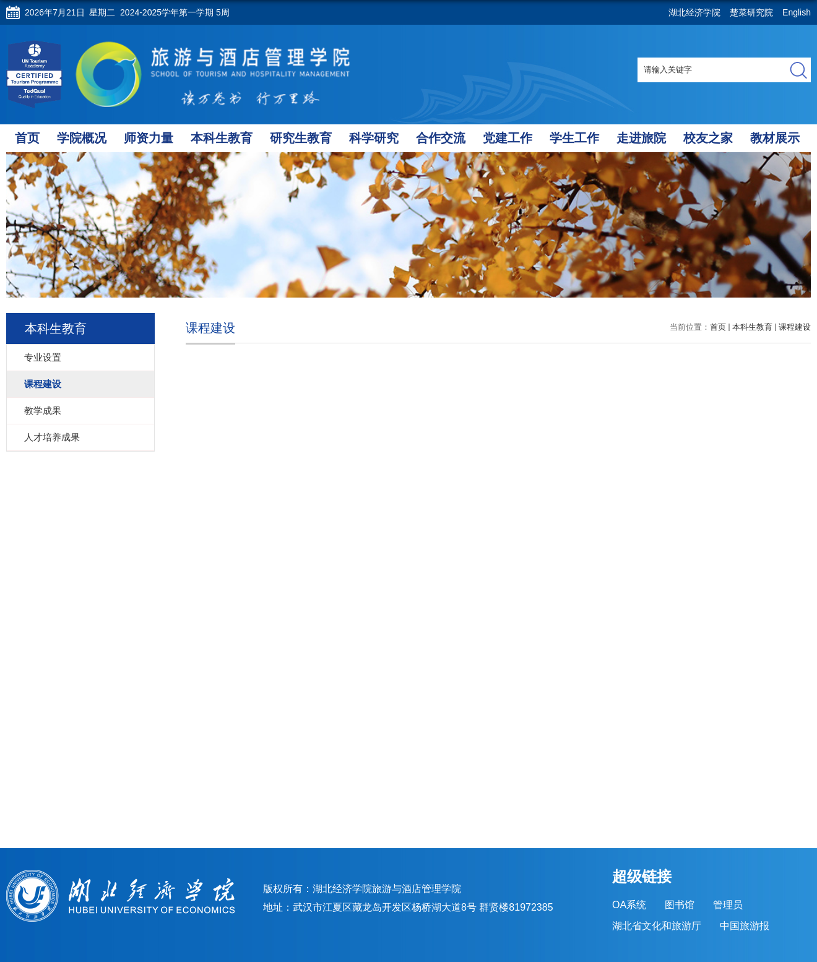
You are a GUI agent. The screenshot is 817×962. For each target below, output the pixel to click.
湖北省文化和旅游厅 (656, 926)
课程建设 (795, 327)
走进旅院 (641, 138)
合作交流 (440, 138)
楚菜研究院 (751, 12)
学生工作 (574, 138)
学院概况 (81, 138)
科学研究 (374, 138)
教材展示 (775, 138)
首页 (27, 138)
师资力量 (148, 138)
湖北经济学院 (694, 12)
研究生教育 (301, 138)
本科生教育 (222, 138)
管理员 (728, 905)
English (796, 12)
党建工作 (507, 138)
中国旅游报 (744, 926)
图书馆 (679, 905)
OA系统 (629, 905)
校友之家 (708, 138)
